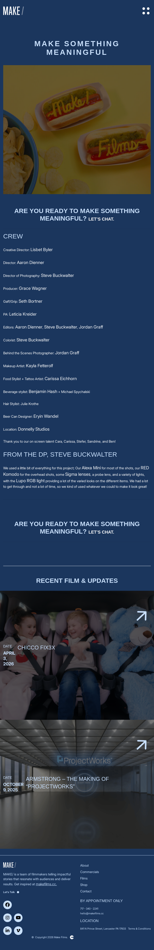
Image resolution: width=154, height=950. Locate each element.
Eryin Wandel (45, 416)
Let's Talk (11, 892)
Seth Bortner (30, 301)
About (84, 865)
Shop (84, 885)
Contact (86, 891)
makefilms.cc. (46, 884)
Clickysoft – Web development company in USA (72, 937)
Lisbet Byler (41, 249)
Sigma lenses (78, 474)
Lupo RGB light (30, 480)
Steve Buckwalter (57, 275)
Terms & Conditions (139, 928)
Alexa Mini (91, 467)
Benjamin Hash (43, 391)
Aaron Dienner (30, 262)
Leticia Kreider (23, 314)
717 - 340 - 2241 (89, 908)
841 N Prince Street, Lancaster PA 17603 (103, 928)
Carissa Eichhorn (61, 378)
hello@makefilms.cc (92, 913)
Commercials (89, 872)
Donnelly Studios (34, 429)
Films (84, 878)
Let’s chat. (101, 219)
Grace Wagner (33, 288)
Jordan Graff (91, 327)
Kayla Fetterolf (39, 365)
